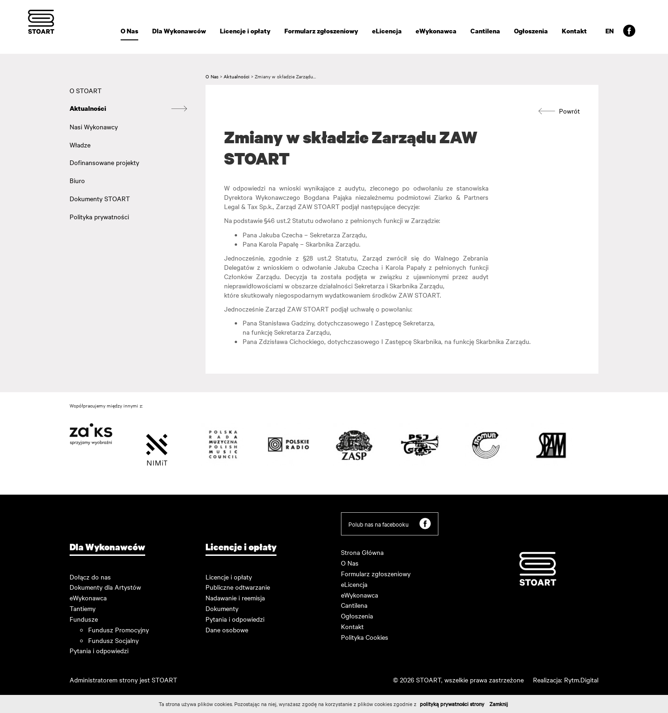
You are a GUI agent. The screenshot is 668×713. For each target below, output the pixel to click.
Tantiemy (83, 608)
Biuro (77, 180)
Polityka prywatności (99, 216)
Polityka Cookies (364, 637)
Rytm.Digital (581, 679)
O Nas (129, 30)
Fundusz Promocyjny (118, 629)
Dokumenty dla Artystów (105, 587)
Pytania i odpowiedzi (99, 650)
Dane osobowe (227, 629)
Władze (80, 144)
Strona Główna (362, 552)
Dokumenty (222, 608)
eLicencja (387, 30)
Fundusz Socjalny (113, 640)
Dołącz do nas (90, 576)
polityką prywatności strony (452, 703)
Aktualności (88, 108)
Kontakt (574, 30)
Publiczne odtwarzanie (238, 587)
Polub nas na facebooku (389, 523)
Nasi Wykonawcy (94, 126)
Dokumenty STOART (100, 198)
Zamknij (498, 703)
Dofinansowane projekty (104, 162)
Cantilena (485, 30)
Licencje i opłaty (245, 30)
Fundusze (84, 619)
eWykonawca (436, 30)
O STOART (86, 90)
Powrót (559, 111)
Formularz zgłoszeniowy (321, 30)
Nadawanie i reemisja (235, 597)
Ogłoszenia (531, 30)
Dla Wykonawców (179, 30)
